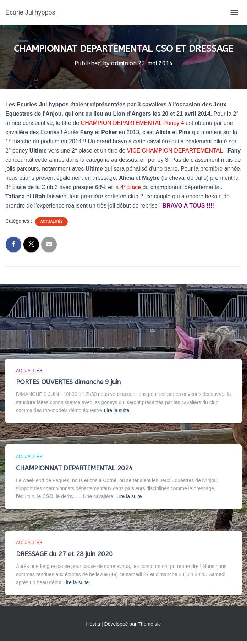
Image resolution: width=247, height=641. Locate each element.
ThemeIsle (149, 624)
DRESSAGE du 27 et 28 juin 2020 (64, 554)
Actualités (51, 221)
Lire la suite (117, 410)
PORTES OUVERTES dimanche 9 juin (68, 382)
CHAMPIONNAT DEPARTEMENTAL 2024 (74, 468)
